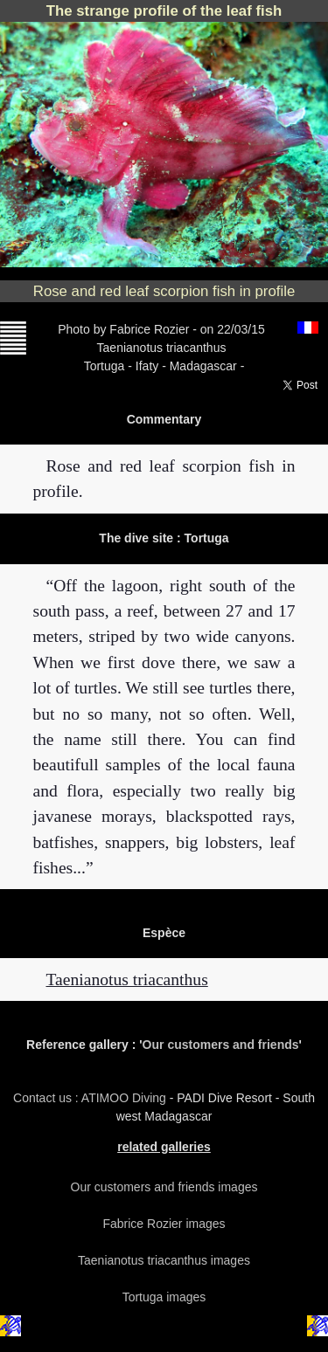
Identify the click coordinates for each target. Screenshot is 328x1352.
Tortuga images (164, 1297)
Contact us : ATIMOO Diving (91, 1098)
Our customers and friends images (164, 1187)
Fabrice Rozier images (163, 1224)
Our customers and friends (221, 1045)
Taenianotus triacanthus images (164, 1260)
